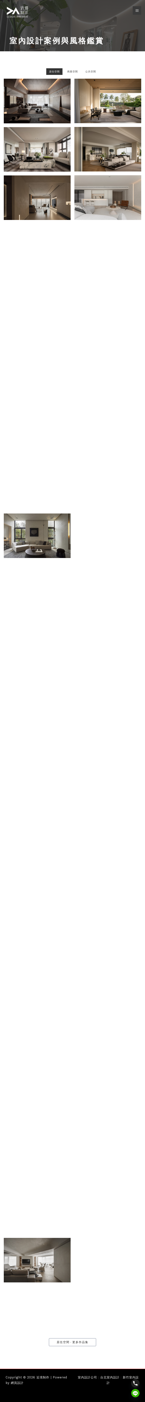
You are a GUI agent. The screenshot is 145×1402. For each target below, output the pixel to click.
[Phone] (135, 1383)
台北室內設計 (110, 1377)
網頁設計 (17, 1383)
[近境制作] (18, 12)
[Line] (135, 1393)
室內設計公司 (87, 1377)
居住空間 (54, 71)
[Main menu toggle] (137, 11)
